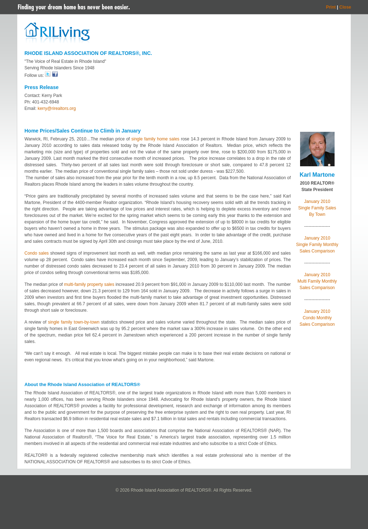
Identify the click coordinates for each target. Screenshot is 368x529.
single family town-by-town (74, 322)
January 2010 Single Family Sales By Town (317, 208)
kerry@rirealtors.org (57, 108)
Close (345, 7)
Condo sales (36, 253)
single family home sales (155, 138)
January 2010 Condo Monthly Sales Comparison (317, 318)
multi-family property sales (89, 284)
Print (331, 7)
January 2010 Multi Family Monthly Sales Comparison (317, 281)
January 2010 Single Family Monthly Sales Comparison (317, 245)
